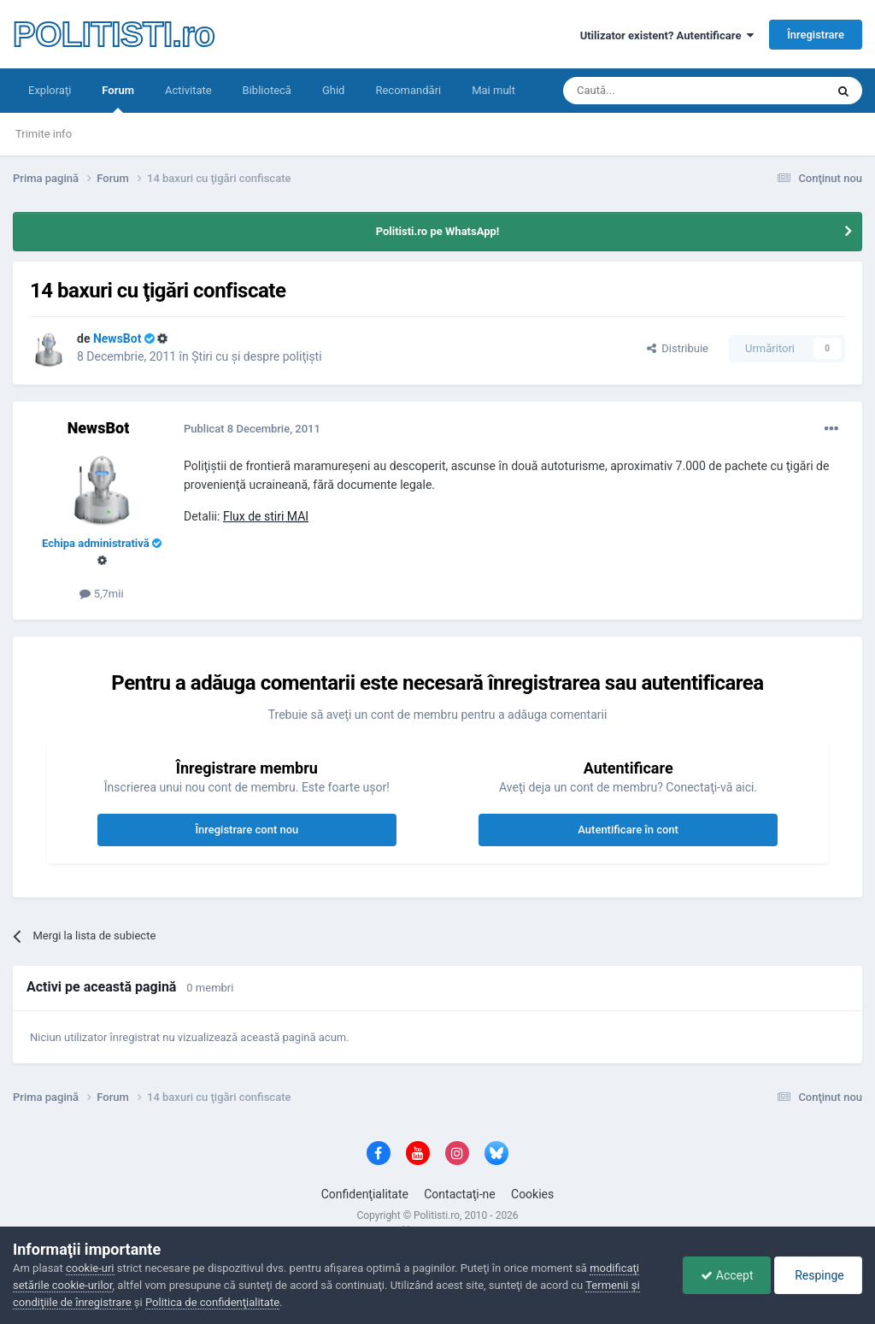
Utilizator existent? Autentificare (667, 35)
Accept (727, 1275)
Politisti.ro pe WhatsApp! (438, 231)
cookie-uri (90, 1268)
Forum (118, 98)
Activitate (188, 90)
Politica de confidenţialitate (212, 1302)
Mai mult (493, 90)
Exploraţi (49, 90)
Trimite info (43, 133)
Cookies (532, 1194)
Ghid (333, 90)
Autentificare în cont (628, 829)
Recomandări (408, 90)
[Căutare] (646, 90)
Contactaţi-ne (460, 1194)
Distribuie (677, 348)
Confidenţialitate (364, 1194)
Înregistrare (815, 34)
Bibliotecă (267, 90)
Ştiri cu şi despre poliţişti (256, 356)
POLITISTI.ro (113, 34)
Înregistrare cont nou (246, 829)
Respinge (818, 1275)
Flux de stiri (265, 516)
